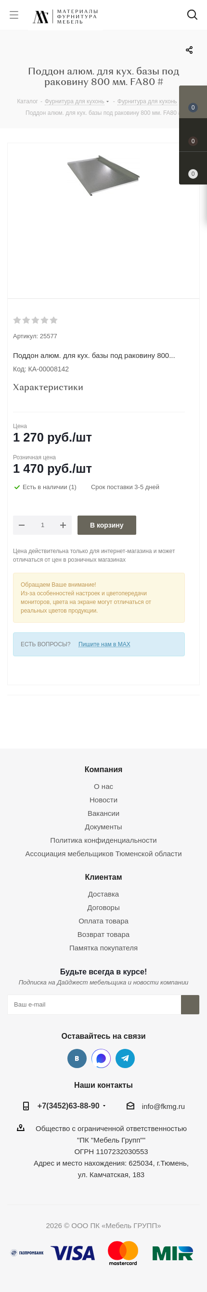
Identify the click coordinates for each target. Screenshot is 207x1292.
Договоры (103, 907)
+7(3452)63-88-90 (69, 1105)
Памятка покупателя (103, 948)
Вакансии (103, 813)
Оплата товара (103, 921)
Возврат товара (103, 934)
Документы (103, 827)
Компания (104, 769)
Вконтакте (77, 1058)
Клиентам (103, 877)
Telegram (125, 1058)
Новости (103, 800)
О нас (103, 786)
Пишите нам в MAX (104, 644)
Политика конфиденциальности (103, 840)
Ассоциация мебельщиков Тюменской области (103, 853)
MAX (101, 1058)
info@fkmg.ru (163, 1106)
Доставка (103, 894)
